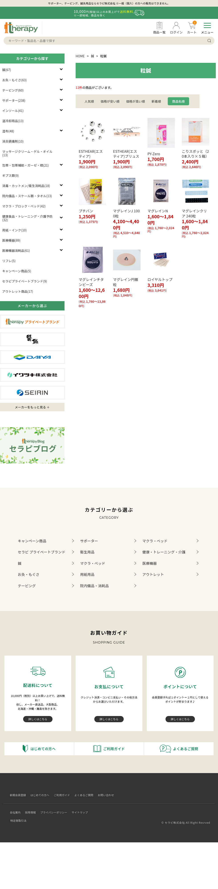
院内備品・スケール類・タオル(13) (27, 196)
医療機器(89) (11, 240)
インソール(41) (13, 110)
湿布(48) (8, 131)
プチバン (86, 210)
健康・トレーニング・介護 (164, 552)
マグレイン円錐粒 (125, 282)
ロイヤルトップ (160, 279)
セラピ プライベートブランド (41, 552)
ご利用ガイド (60, 795)
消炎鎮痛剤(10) (13, 141)
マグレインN (159, 210)
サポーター (89, 540)
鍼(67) (6, 70)
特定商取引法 (98, 808)
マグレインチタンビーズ (91, 282)
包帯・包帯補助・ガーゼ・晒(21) (25, 165)
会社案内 (13, 808)
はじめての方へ (37, 795)
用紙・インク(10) (14, 230)
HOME (80, 56)
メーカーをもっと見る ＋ (32, 407)
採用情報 (28, 808)
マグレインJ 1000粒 (126, 213)
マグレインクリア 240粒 (194, 213)
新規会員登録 (16, 795)
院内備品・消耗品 (94, 585)
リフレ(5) (9, 261)
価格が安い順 (110, 101)
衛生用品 (87, 552)
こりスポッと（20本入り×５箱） (195, 154)
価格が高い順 (135, 101)
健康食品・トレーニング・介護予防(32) (27, 218)
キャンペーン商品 (32, 540)
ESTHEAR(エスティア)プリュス (126, 154)
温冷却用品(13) (13, 121)
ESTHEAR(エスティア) (91, 154)
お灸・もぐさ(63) (14, 80)
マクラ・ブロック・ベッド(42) (24, 206)
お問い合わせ (104, 795)
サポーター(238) (13, 100)
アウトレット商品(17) (17, 291)
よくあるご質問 (82, 795)
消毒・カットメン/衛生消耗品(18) (26, 185)
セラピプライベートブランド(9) (24, 281)
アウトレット (153, 574)
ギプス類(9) (10, 175)
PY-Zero (153, 153)
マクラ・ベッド (155, 540)
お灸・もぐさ (28, 574)
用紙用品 (87, 574)
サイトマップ (78, 808)
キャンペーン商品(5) (16, 271)
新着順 (156, 101)
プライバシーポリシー (51, 808)
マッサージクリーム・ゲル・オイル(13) (27, 153)
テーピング (27, 585)
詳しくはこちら (37, 719)
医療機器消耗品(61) (16, 250)
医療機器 (149, 563)
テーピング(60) (13, 90)
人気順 (89, 101)
